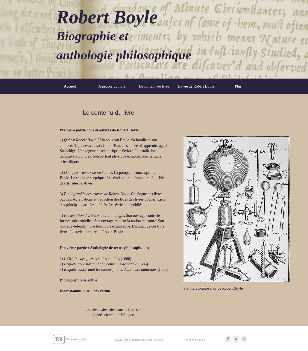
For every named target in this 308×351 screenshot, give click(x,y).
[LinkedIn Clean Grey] (244, 339)
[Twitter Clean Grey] (236, 339)
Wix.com (159, 339)
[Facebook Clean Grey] (228, 339)
